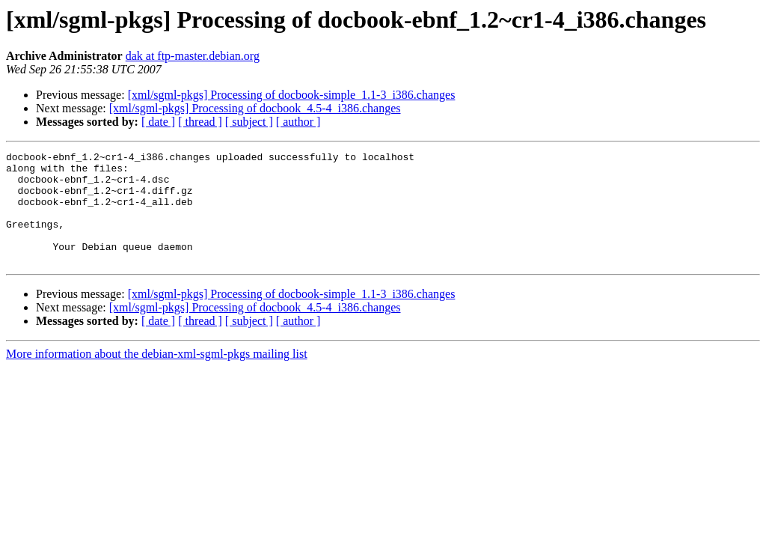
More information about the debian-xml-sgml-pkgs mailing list (156, 376)
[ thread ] (200, 121)
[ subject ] (249, 121)
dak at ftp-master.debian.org (193, 55)
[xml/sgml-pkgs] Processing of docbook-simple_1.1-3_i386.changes (292, 94)
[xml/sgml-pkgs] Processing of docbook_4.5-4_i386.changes (255, 108)
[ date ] (158, 121)
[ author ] (298, 121)
